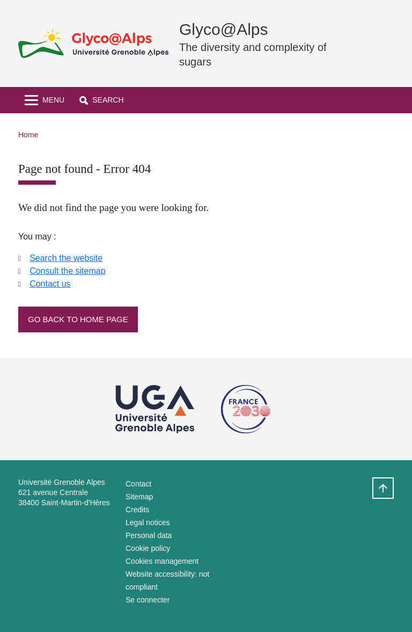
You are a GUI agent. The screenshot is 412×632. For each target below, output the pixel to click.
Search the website (66, 258)
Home (28, 134)
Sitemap (139, 496)
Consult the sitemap (67, 270)
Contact (138, 484)
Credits (137, 509)
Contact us (50, 283)
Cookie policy (148, 548)
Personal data (149, 535)
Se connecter (148, 599)
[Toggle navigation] (44, 100)
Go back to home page (78, 319)
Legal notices (148, 522)
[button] (101, 100)
